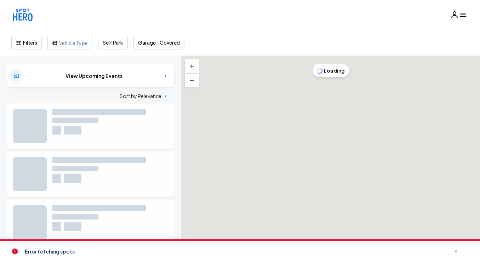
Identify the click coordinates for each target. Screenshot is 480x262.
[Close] (372, 38)
